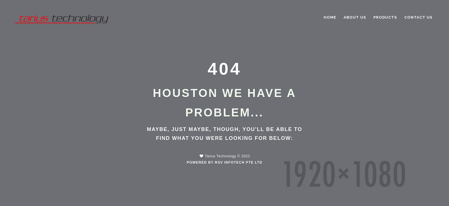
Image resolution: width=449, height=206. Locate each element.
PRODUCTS (385, 17)
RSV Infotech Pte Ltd (238, 163)
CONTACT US (418, 17)
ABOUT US (355, 17)
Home (330, 17)
